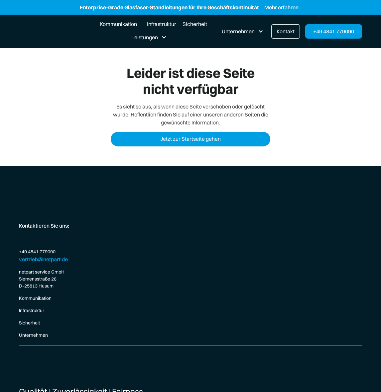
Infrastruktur (161, 24)
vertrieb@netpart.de (43, 259)
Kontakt (286, 31)
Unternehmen (33, 335)
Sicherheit (195, 24)
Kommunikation (118, 24)
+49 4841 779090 (333, 31)
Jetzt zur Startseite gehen (190, 138)
